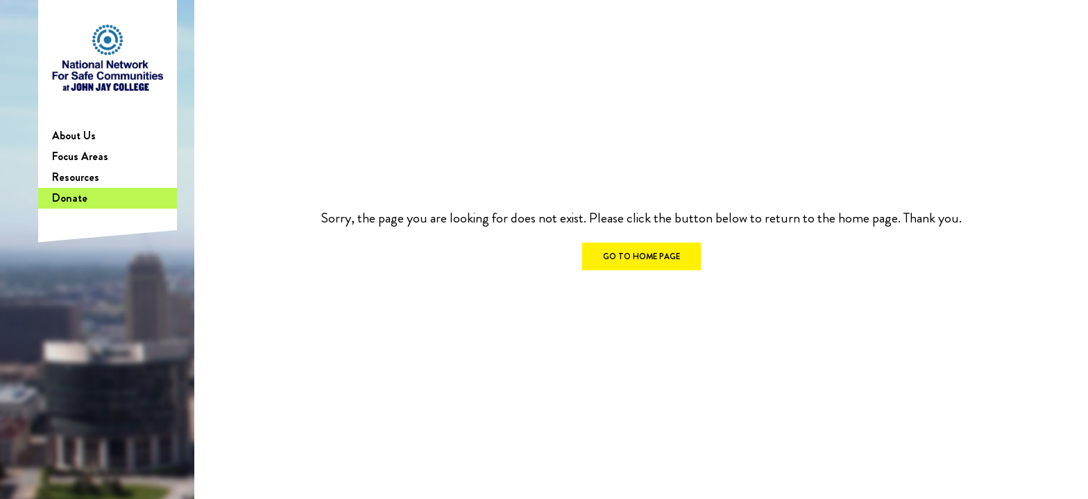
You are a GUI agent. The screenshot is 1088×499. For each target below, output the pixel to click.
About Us (74, 135)
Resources (75, 177)
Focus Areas (80, 156)
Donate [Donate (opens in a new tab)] (69, 198)
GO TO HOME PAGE (641, 256)
